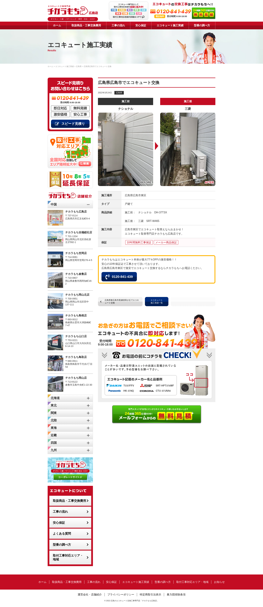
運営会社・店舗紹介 (90, 594)
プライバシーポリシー (120, 594)
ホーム (57, 25)
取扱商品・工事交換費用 (86, 25)
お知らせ (219, 582)
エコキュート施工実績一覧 (157, 301)
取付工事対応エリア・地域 (68, 557)
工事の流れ (118, 25)
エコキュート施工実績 (170, 25)
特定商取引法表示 (150, 594)
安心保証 (140, 25)
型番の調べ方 (202, 25)
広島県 (119, 93)
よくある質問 (62, 533)
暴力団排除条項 (176, 594)
